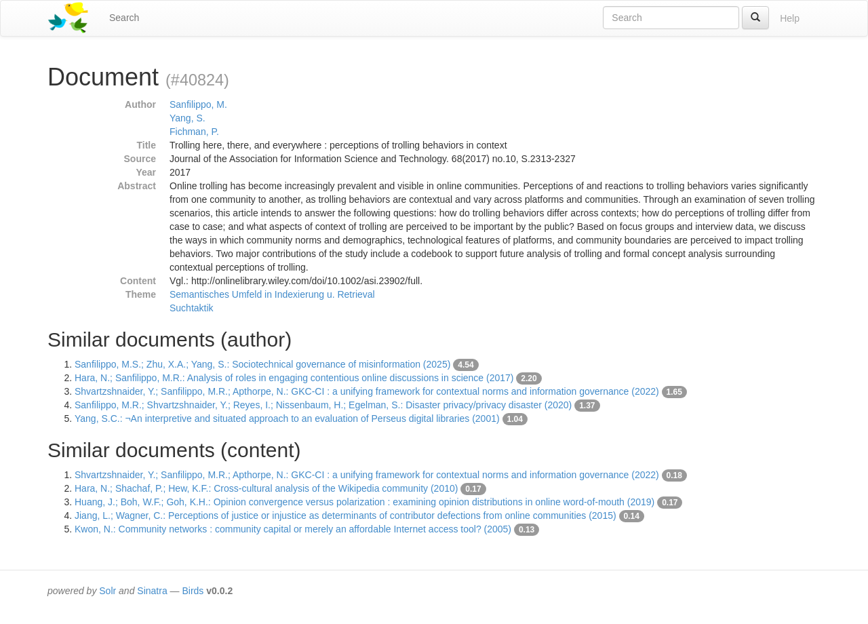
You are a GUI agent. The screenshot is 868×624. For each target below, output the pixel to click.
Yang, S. (187, 118)
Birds (192, 590)
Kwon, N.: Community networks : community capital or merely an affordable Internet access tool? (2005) (293, 529)
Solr (107, 590)
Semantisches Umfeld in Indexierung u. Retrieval (272, 294)
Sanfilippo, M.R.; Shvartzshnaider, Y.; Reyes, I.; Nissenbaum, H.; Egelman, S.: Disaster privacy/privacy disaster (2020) (323, 404)
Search (124, 17)
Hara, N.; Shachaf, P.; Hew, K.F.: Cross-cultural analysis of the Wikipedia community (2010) (266, 488)
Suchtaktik (192, 308)
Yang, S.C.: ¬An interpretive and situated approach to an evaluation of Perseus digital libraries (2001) (287, 418)
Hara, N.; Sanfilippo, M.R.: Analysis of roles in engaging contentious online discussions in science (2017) (294, 377)
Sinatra (152, 590)
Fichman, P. (194, 131)
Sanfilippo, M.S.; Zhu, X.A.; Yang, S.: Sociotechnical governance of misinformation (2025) (262, 364)
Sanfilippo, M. (198, 104)
